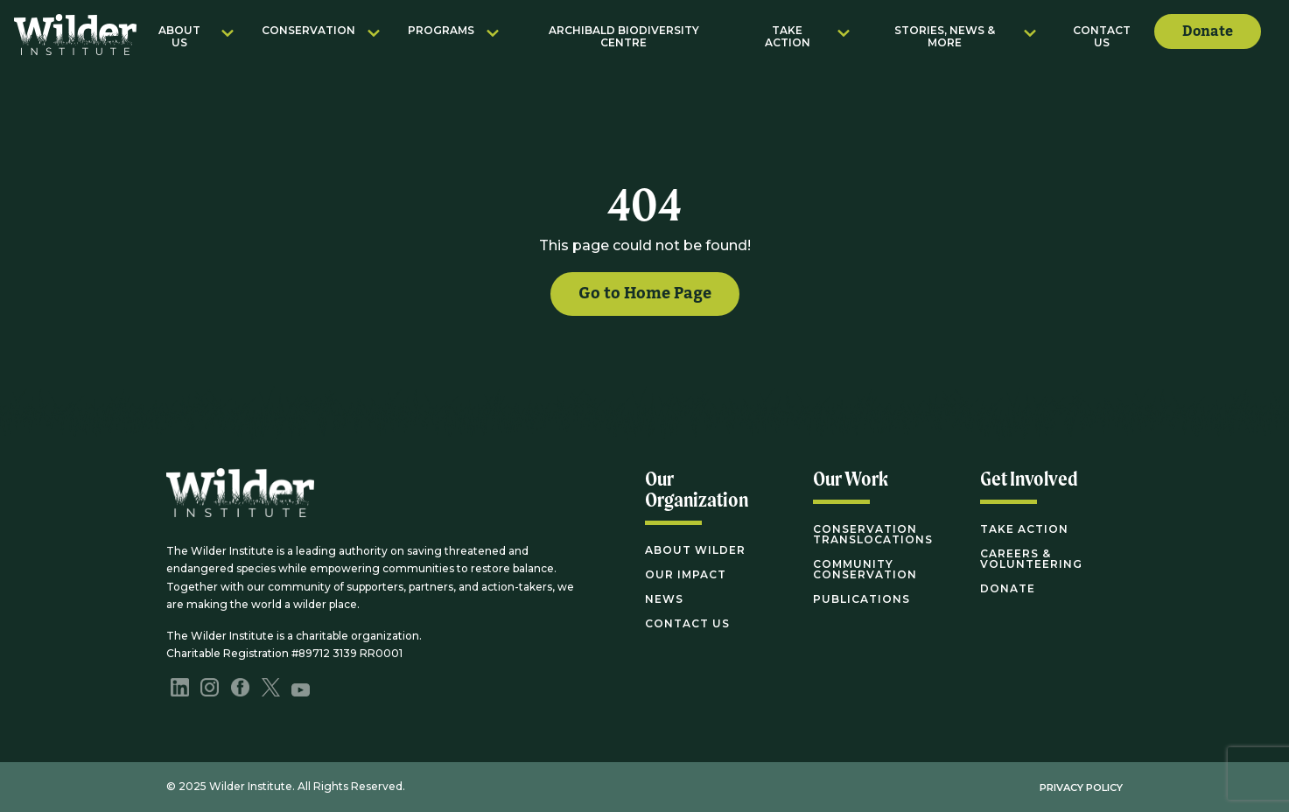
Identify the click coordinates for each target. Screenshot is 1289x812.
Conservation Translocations (873, 534)
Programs (441, 30)
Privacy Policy (1081, 787)
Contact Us (1102, 36)
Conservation (308, 30)
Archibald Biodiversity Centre (624, 36)
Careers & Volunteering (1031, 558)
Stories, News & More (944, 36)
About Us (179, 36)
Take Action (787, 36)
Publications (861, 599)
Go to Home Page (644, 293)
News (664, 599)
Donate (1207, 31)
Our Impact (685, 574)
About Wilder (695, 549)
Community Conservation (865, 569)
